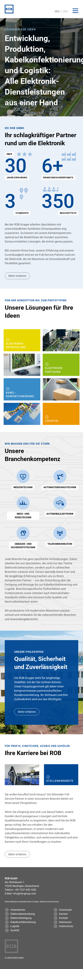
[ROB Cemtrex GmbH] (9, 9)
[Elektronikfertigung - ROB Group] (61, 365)
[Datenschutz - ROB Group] (65, 926)
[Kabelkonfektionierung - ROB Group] (22, 389)
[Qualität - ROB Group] (22, 930)
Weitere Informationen (49, 902)
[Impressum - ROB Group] (65, 922)
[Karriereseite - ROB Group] (65, 914)
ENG (65, 11)
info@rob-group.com (24, 893)
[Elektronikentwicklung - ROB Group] (22, 340)
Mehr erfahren (17, 275)
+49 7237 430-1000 (25, 889)
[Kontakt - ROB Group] (65, 918)
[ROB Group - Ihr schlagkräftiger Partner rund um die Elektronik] (22, 910)
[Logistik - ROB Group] (61, 414)
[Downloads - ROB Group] (65, 910)
